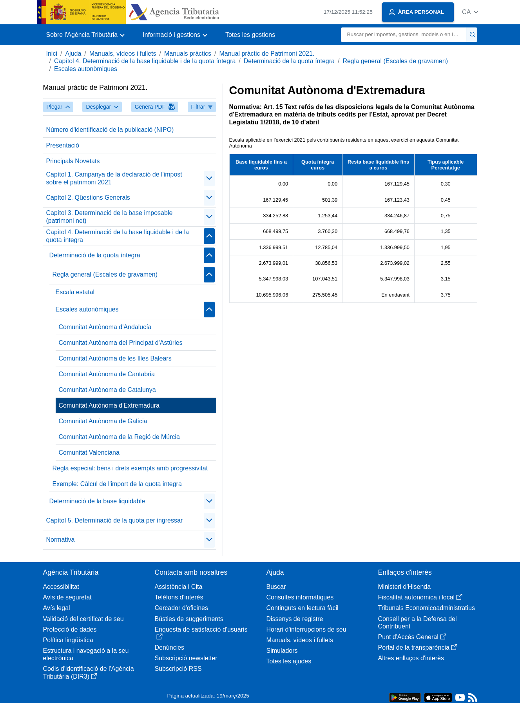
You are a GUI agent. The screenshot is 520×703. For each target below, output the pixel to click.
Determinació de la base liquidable (97, 501)
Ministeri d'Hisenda (404, 586)
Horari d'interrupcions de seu (306, 629)
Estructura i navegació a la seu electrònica (86, 654)
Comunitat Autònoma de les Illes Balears (115, 358)
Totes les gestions (250, 34)
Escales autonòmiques (85, 69)
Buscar (276, 586)
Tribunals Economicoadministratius (426, 608)
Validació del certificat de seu (83, 619)
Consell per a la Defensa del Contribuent (417, 623)
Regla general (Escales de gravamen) (395, 61)
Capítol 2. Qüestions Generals (88, 197)
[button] (470, 12)
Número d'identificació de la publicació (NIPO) (110, 129)
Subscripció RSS (178, 668)
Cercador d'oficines (181, 608)
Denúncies (170, 647)
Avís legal (56, 608)
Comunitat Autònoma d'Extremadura (109, 405)
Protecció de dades (70, 629)
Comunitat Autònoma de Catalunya (107, 389)
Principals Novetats (73, 161)
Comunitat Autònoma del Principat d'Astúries (121, 342)
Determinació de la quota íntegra (289, 61)
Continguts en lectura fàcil (302, 608)
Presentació (63, 145)
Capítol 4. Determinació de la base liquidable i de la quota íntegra (145, 61)
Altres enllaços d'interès (411, 658)
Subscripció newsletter (186, 658)
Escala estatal (75, 292)
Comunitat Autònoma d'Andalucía (105, 327)
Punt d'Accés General (412, 637)
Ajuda (73, 53)
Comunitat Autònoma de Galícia (103, 421)
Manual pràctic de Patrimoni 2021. (266, 53)
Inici (51, 53)
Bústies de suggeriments (189, 619)
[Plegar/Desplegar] (209, 178)
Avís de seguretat (67, 597)
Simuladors (282, 650)
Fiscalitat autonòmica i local (420, 597)
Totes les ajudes (289, 661)
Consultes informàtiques (300, 597)
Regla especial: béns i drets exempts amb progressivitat (130, 468)
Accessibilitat (61, 586)
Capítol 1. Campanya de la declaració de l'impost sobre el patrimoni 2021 (114, 178)
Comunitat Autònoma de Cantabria (107, 374)
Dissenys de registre (294, 619)
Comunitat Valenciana (89, 452)
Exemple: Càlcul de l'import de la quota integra (117, 484)
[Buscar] (403, 34)
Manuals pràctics (187, 53)
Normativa (60, 539)
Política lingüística (68, 640)
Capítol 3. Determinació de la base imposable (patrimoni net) (109, 216)
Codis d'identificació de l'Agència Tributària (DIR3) (88, 672)
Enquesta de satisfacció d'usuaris (201, 633)
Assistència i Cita (179, 586)
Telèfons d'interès (179, 597)
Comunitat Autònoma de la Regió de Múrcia (119, 436)
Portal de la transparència (417, 647)
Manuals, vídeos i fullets (122, 53)
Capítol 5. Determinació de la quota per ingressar (114, 520)
